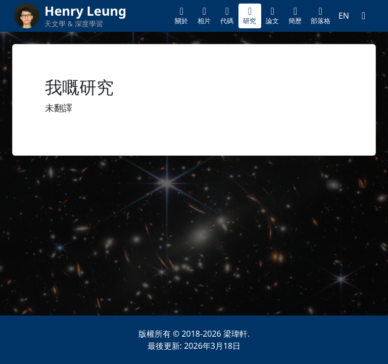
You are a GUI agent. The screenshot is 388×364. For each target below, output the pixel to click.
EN (343, 15)
